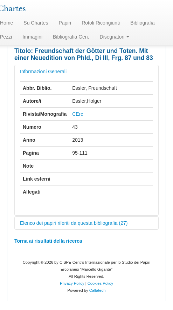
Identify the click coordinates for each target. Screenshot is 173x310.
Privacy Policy (72, 283)
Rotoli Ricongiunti (101, 23)
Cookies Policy (100, 283)
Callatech (97, 290)
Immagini (32, 37)
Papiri (64, 23)
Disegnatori (115, 37)
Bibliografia (142, 23)
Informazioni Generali (43, 71)
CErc (77, 114)
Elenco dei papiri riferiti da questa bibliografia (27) (73, 223)
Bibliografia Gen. (71, 37)
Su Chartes (35, 23)
